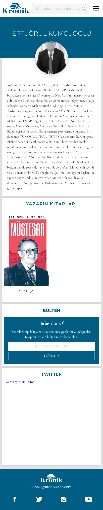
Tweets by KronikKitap (19, 382)
